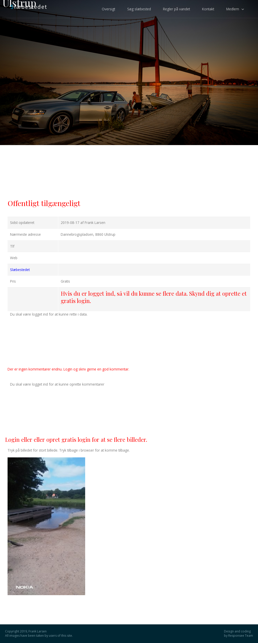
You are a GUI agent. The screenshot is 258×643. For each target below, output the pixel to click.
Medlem (232, 9)
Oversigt (108, 9)
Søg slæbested (139, 9)
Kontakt (208, 9)
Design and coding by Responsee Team (238, 633)
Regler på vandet (176, 9)
